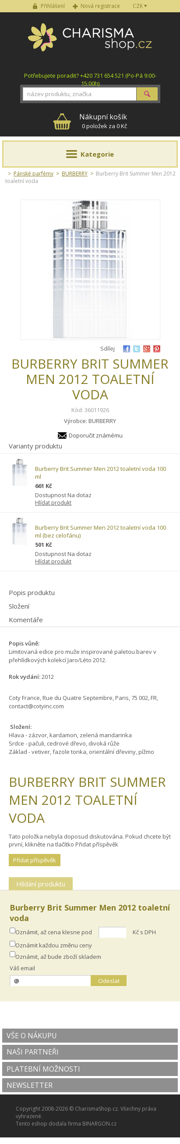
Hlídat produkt (53, 502)
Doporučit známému (96, 435)
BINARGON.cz (99, 1123)
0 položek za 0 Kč (103, 121)
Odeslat (109, 981)
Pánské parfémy (33, 173)
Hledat (147, 93)
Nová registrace (100, 6)
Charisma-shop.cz (90, 42)
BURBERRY (75, 173)
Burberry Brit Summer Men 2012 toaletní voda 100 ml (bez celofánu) (100, 531)
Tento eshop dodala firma (48, 1123)
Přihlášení (53, 6)
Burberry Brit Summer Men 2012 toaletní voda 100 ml (100, 473)
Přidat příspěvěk (34, 860)
